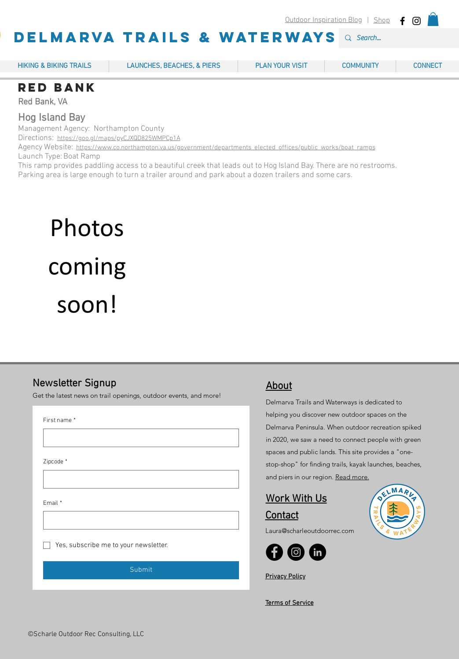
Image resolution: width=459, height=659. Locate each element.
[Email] (138, 520)
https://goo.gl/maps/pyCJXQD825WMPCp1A (118, 138)
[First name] (138, 438)
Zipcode (55, 462)
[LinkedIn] (317, 552)
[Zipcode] (138, 479)
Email (52, 503)
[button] (433, 19)
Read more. (352, 477)
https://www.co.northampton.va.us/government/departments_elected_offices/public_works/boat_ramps (225, 148)
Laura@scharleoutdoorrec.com (309, 530)
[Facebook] (274, 552)
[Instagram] (296, 552)
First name (59, 420)
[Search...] (405, 38)
